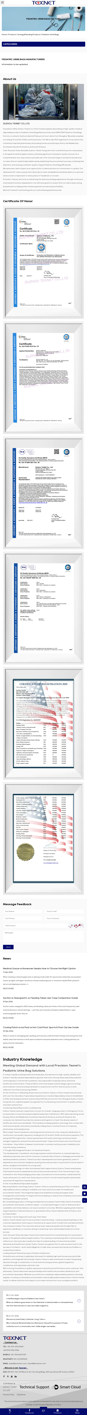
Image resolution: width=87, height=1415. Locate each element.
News (77, 1411)
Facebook (29, 1411)
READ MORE (8, 988)
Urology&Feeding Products (28, 34)
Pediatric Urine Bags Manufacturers (36, 132)
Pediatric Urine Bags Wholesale (57, 165)
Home (4, 34)
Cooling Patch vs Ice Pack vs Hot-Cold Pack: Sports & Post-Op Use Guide (41, 1027)
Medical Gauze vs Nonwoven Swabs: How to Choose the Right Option (39, 968)
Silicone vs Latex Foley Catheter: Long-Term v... (26, 1319)
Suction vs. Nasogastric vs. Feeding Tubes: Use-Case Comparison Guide (40, 998)
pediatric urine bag (29, 1132)
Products (12, 34)
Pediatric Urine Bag (17, 1070)
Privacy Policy (8, 1394)
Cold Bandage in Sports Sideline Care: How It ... (26, 1298)
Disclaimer (21, 1394)
